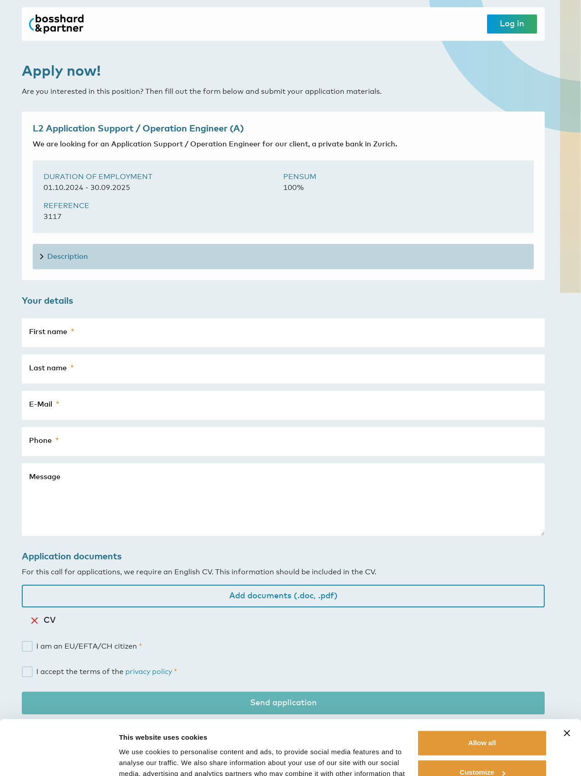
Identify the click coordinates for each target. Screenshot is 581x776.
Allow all (482, 691)
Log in (512, 24)
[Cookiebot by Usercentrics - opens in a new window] (58, 758)
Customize (482, 721)
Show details (140, 758)
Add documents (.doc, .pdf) (283, 596)
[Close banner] (567, 682)
